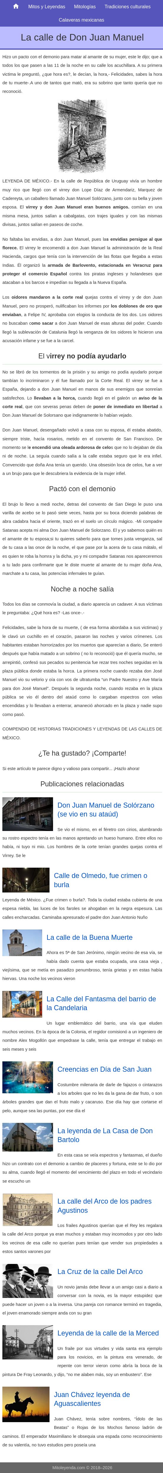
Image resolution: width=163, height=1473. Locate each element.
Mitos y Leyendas (46, 6)
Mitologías (85, 6)
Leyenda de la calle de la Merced (108, 1333)
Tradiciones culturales (128, 6)
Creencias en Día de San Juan (104, 1069)
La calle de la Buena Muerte (90, 937)
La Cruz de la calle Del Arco (100, 1271)
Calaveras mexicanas (81, 19)
